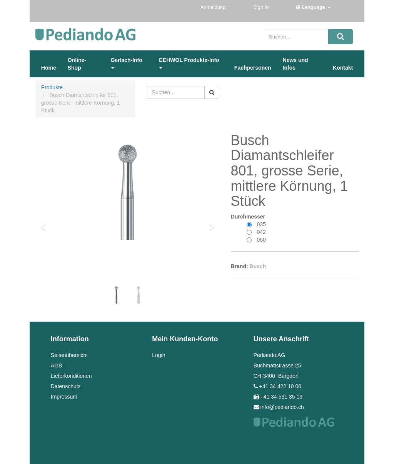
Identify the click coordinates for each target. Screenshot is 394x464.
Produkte (52, 87)
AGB (56, 365)
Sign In (261, 7)
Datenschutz (66, 386)
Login (158, 355)
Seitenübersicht (69, 355)
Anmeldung (213, 7)
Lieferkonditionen (71, 376)
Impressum (64, 397)
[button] (45, 223)
